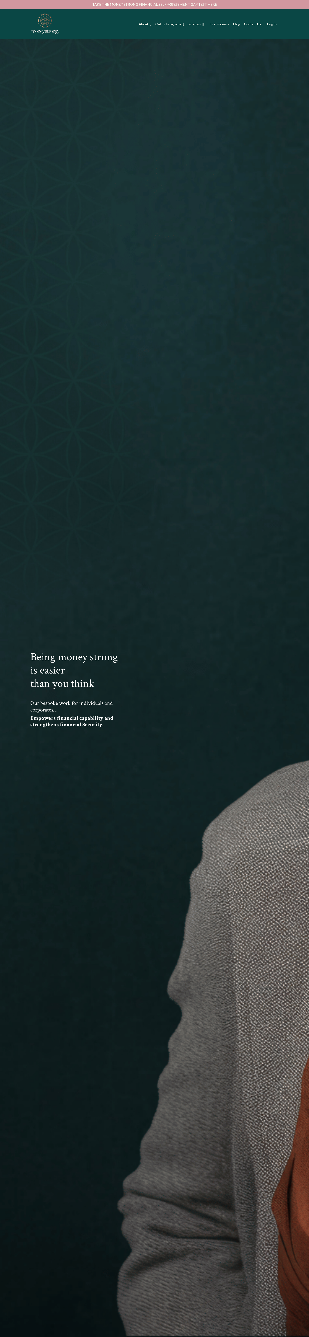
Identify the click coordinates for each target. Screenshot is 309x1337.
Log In (272, 24)
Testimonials (219, 24)
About (145, 24)
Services (196, 24)
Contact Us (252, 24)
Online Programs (169, 24)
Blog (236, 24)
